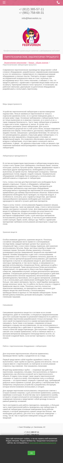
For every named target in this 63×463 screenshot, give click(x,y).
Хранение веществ (10, 232)
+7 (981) (31, 435)
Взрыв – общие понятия (38, 63)
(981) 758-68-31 (31, 12)
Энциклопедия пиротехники (15, 63)
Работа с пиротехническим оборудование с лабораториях (25, 346)
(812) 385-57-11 (31, 9)
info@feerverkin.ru (31, 18)
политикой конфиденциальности (42, 443)
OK (31, 453)
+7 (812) (31, 432)
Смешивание (8, 305)
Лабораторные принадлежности (15, 156)
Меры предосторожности (12, 104)
